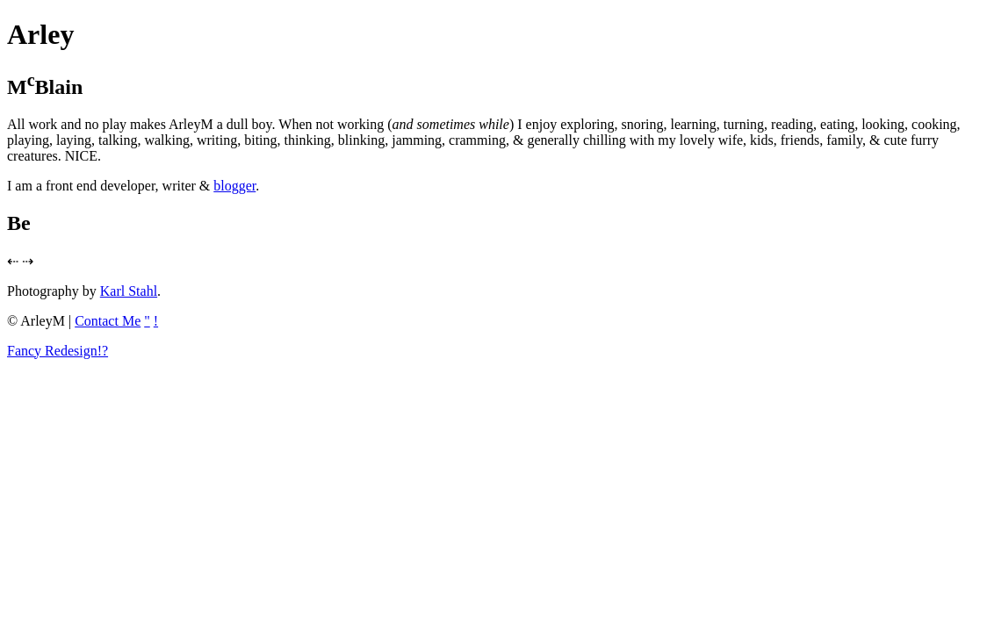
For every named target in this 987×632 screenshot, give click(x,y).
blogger (234, 185)
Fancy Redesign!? (57, 350)
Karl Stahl (128, 291)
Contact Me (107, 320)
